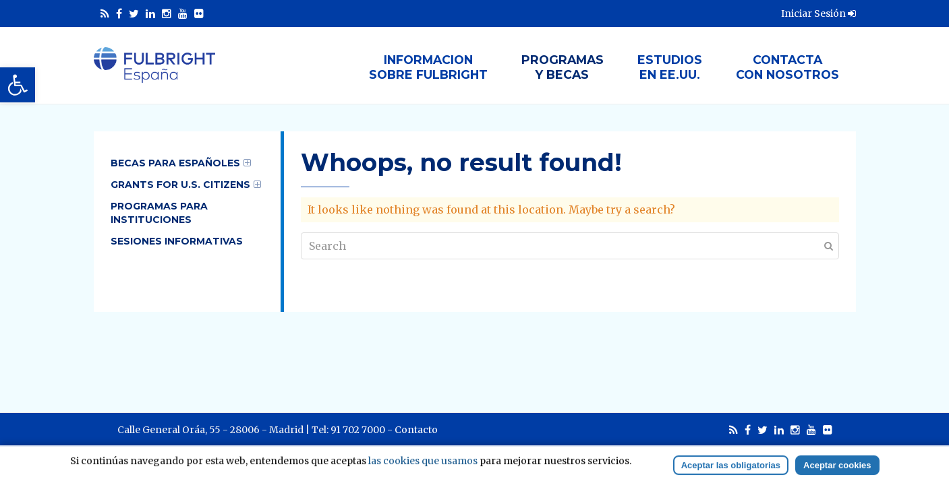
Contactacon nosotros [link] (787, 67)
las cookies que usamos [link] (423, 471)
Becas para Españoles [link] (175, 163)
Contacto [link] (416, 430)
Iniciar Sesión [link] (818, 13)
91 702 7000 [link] (357, 430)
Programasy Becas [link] (562, 67)
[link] (17, 84)
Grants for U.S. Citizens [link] (180, 185)
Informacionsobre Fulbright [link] (428, 67)
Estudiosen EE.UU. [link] (669, 67)
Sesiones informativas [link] (177, 241)
